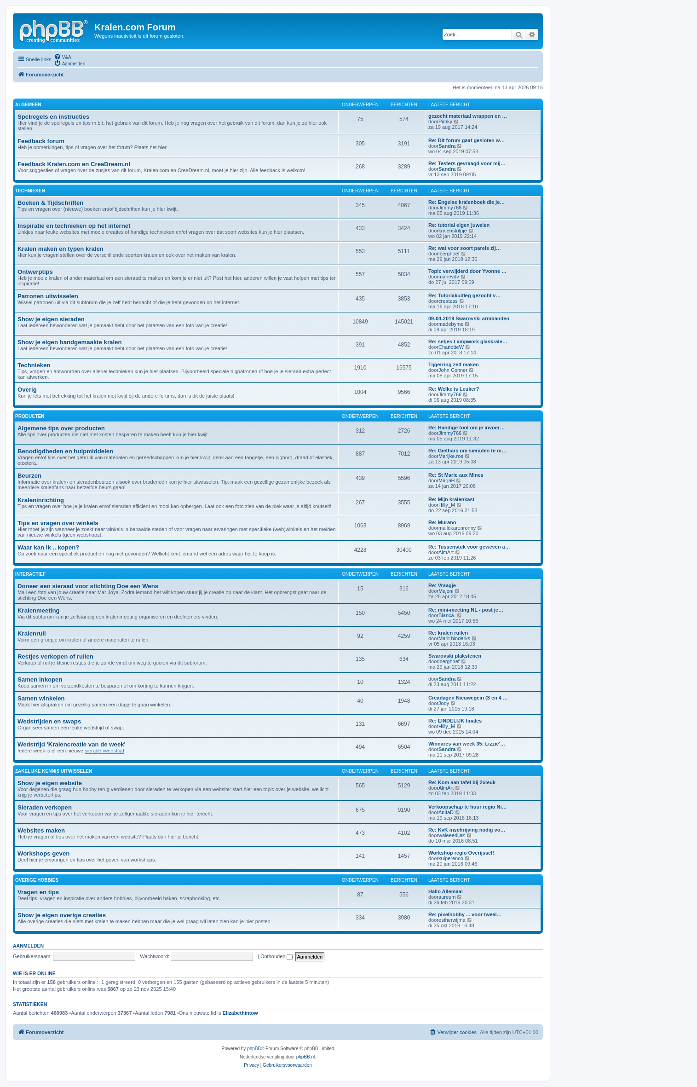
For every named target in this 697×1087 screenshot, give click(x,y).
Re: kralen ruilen (448, 633)
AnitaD (446, 812)
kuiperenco (450, 858)
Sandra (446, 146)
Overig (27, 389)
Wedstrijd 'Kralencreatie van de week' (71, 744)
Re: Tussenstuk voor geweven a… (469, 546)
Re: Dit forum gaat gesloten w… (466, 140)
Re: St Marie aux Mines (456, 475)
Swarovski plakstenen (454, 656)
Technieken (34, 365)
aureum (446, 897)
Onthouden (276, 956)
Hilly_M (446, 505)
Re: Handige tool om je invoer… (466, 427)
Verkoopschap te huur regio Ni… (467, 806)
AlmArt (446, 552)
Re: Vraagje (442, 585)
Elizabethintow (240, 1013)
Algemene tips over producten (61, 428)
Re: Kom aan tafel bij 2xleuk (461, 782)
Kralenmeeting (38, 610)
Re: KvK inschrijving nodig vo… (466, 830)
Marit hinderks (454, 638)
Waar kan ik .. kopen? (48, 547)
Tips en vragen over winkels (57, 523)
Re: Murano (442, 522)
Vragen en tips (38, 892)
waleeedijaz (451, 835)
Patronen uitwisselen (47, 296)
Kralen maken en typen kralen (60, 248)
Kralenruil (31, 633)
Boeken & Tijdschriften (50, 202)
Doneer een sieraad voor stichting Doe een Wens (87, 586)
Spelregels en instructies (53, 116)
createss (448, 301)
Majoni (445, 591)
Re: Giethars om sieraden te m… (467, 450)
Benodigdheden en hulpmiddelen (65, 451)
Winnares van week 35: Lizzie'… (466, 743)
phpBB (254, 1048)
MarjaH (446, 480)
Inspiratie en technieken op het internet (73, 225)
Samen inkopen (39, 679)
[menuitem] (62, 56)
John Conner (452, 370)
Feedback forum (40, 141)
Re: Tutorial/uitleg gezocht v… (464, 295)
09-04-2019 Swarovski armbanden (468, 318)
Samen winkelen (41, 698)
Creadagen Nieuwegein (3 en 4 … (468, 697)
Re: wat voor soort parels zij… (464, 248)
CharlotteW (451, 347)
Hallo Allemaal (445, 891)
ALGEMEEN (28, 104)
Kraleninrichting (40, 500)
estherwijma (452, 920)
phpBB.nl (305, 1056)
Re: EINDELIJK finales (455, 720)
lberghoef (449, 253)
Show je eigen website (49, 783)
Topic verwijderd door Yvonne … (467, 271)
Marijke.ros (450, 456)
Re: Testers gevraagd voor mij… (467, 163)
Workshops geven (43, 853)
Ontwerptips (35, 271)
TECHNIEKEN (30, 190)
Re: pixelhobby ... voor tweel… (465, 914)
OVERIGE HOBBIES (36, 880)
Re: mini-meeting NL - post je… (465, 610)
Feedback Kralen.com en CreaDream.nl (73, 164)
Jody (443, 703)
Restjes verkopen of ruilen (55, 656)
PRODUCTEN (29, 416)
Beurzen (29, 475)
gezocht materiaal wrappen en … (467, 116)
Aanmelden (28, 945)
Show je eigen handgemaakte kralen (69, 342)
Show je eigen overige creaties (61, 915)
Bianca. (446, 615)
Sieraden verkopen (44, 807)
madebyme (450, 324)
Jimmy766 (449, 207)
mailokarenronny (457, 528)
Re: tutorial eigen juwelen (459, 225)
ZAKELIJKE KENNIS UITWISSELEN (53, 771)
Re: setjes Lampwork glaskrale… (467, 341)
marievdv (448, 276)
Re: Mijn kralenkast (451, 499)
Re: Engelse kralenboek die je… (466, 202)
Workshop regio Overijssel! (461, 853)
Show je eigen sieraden (51, 319)
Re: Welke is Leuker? (453, 389)
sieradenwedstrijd (104, 750)
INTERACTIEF (30, 574)
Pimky (445, 121)
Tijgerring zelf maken (453, 364)
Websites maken (41, 830)
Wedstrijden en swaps (49, 721)
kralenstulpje (452, 230)
